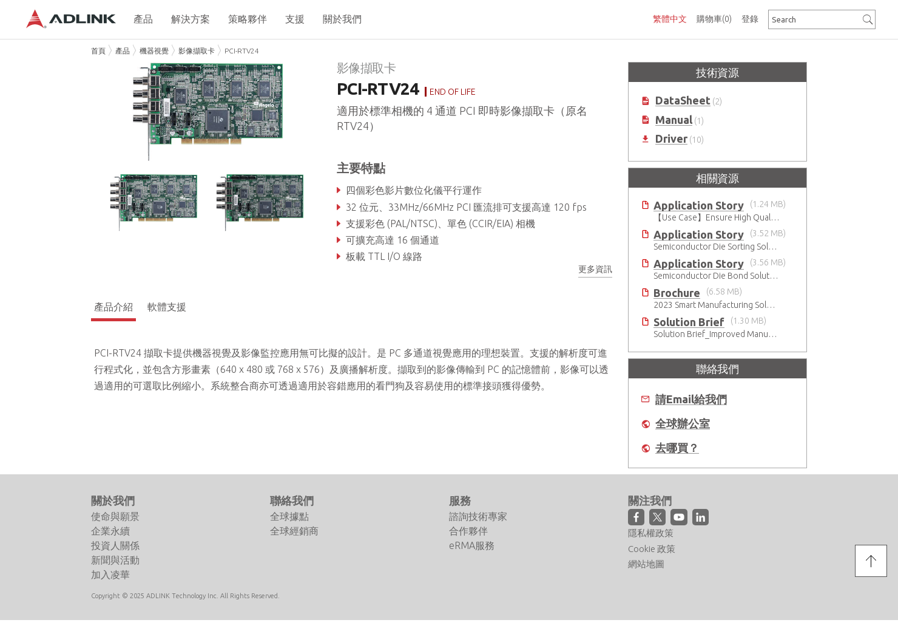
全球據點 (289, 516)
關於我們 (113, 500)
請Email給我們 (691, 399)
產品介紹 (113, 306)
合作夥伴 (468, 530)
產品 (122, 51)
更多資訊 (595, 269)
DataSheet (683, 100)
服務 (460, 500)
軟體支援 (166, 306)
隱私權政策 (651, 533)
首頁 (98, 51)
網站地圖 (646, 564)
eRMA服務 (472, 545)
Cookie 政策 (651, 549)
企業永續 (110, 530)
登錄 (749, 19)
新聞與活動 (115, 559)
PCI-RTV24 (241, 51)
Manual (673, 120)
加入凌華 (110, 574)
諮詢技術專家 (478, 516)
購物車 (714, 19)
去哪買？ (677, 448)
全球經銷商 (294, 530)
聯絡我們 (292, 500)
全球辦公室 (682, 423)
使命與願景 (115, 516)
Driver (671, 139)
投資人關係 (115, 545)
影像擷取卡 (196, 51)
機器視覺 (154, 51)
